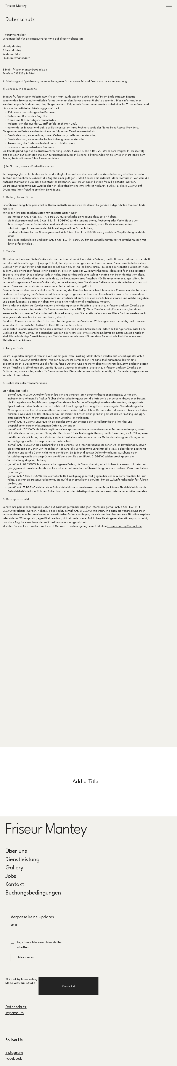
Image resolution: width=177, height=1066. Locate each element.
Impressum (14, 1013)
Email (15, 925)
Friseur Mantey (18, 5)
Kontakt (14, 884)
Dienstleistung (22, 859)
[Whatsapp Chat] (68, 986)
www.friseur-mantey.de (56, 97)
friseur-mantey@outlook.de (124, 526)
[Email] (36, 932)
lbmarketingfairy (32, 979)
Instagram (14, 1053)
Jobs (10, 876)
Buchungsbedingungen (33, 893)
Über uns (16, 851)
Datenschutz (16, 1007)
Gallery (14, 868)
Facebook (13, 1059)
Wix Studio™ (29, 982)
